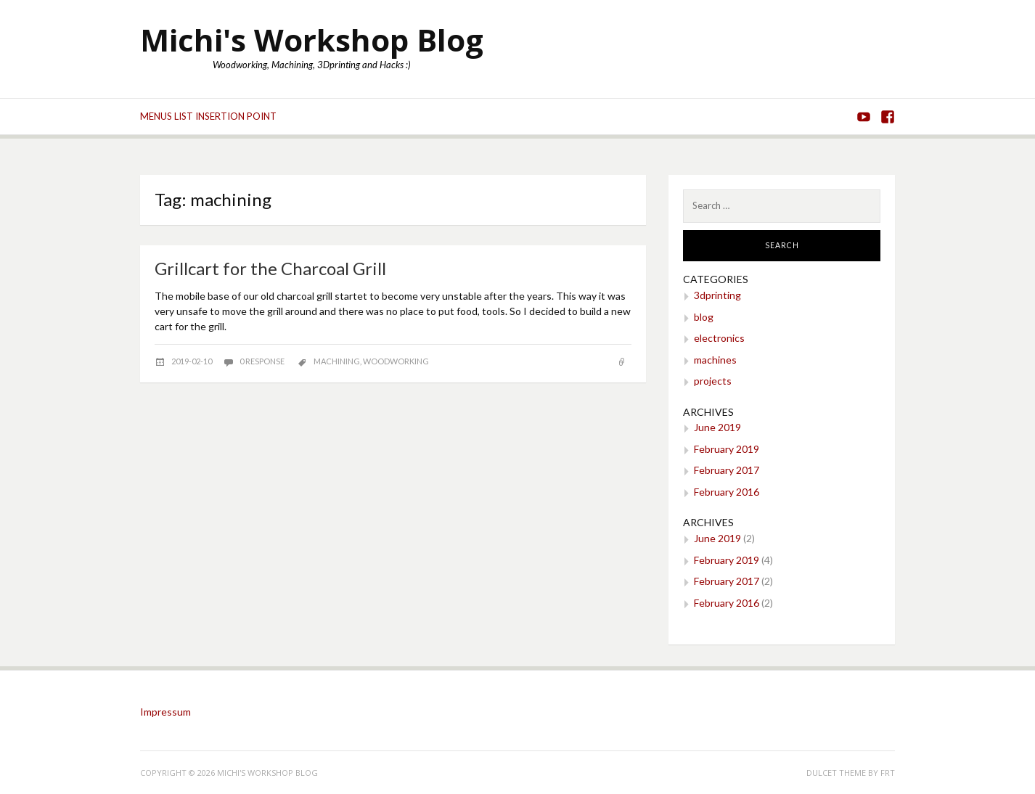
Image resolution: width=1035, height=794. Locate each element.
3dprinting (717, 295)
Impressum (165, 711)
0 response (263, 361)
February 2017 (726, 470)
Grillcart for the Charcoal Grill (270, 268)
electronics (719, 338)
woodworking (396, 361)
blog (703, 317)
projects (713, 381)
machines (715, 359)
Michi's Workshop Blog (311, 39)
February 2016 (726, 492)
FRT (887, 772)
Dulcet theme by (843, 772)
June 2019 (717, 427)
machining (337, 361)
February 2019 (726, 449)
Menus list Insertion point (208, 116)
